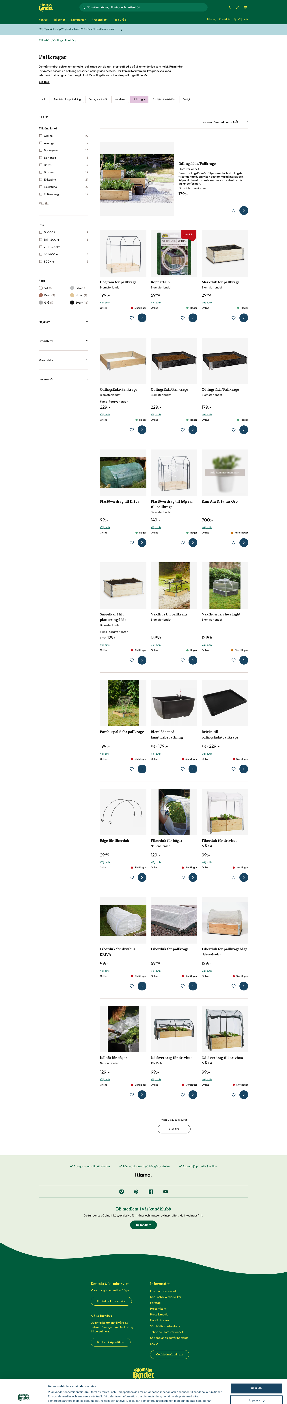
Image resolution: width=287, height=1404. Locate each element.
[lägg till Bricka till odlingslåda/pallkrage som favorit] (233, 769)
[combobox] (147, 7)
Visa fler (44, 203)
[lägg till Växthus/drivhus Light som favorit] (233, 660)
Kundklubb (225, 19)
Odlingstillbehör (63, 40)
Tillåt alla (256, 1365)
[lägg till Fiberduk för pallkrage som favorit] (182, 986)
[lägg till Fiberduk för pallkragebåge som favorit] (233, 986)
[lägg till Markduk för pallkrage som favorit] (233, 317)
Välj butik (241, 19)
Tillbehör (45, 40)
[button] (63, 322)
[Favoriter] (230, 7)
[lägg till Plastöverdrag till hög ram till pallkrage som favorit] (182, 542)
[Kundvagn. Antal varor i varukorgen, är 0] (244, 7)
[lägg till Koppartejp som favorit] (182, 317)
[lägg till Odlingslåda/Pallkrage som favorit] (233, 210)
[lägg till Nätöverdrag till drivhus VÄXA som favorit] (233, 1094)
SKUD (154, 1343)
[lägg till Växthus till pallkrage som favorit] (182, 660)
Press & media (159, 1314)
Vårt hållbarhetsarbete (165, 1326)
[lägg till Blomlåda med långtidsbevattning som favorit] (182, 769)
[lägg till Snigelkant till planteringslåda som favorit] (131, 660)
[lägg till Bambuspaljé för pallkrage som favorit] (131, 769)
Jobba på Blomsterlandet (166, 1332)
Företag (211, 19)
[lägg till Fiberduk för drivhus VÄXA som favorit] (233, 877)
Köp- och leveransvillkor (166, 1297)
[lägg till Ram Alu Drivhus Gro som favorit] (233, 542)
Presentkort (158, 1308)
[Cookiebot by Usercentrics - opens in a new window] (24, 1397)
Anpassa (256, 1377)
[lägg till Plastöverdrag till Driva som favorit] (131, 542)
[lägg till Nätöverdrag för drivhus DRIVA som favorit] (182, 1094)
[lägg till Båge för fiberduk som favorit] (131, 877)
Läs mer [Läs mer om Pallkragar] (44, 81)
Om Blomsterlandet (163, 1291)
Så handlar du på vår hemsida (169, 1338)
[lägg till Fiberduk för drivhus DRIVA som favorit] (131, 986)
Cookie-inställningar (169, 1354)
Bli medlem (143, 1225)
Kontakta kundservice (111, 1301)
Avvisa (256, 1389)
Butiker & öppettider (110, 1342)
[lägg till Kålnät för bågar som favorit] (131, 1094)
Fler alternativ (57, 1396)
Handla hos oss (159, 1320)
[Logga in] (237, 7)
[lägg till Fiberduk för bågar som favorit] (182, 877)
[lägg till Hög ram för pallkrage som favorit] (131, 317)
